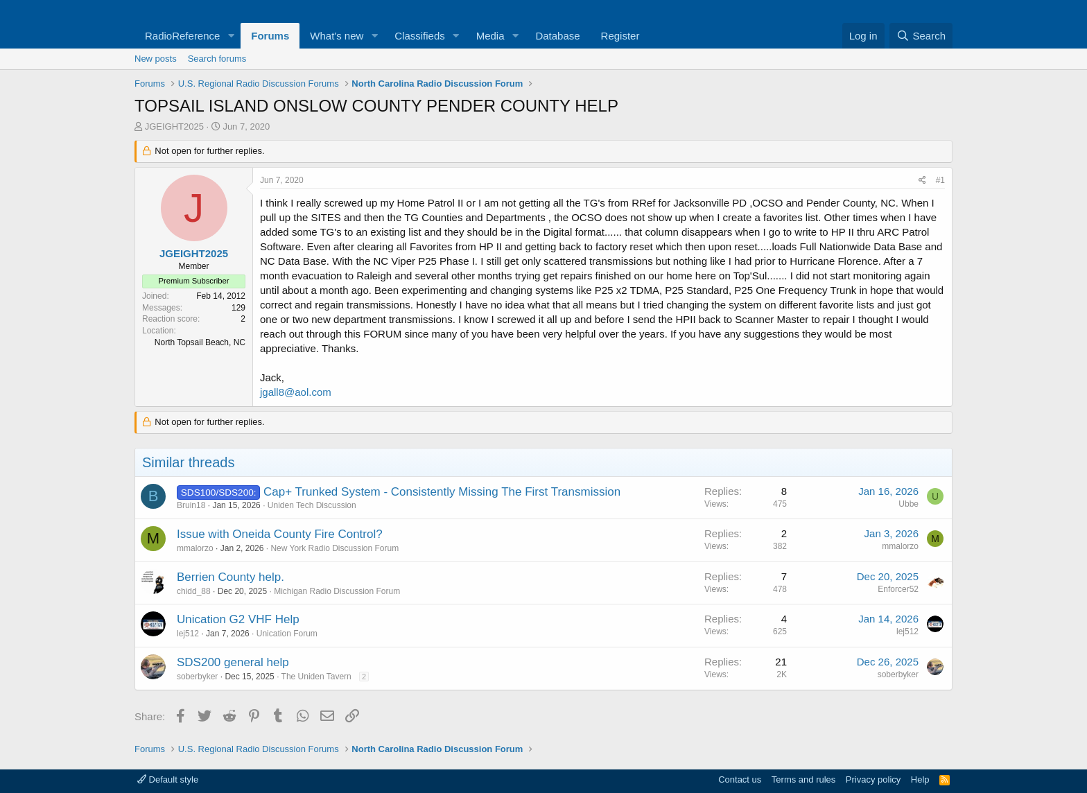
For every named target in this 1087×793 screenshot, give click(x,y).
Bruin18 (191, 505)
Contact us (739, 779)
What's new (336, 36)
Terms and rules (803, 779)
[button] (231, 36)
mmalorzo (195, 548)
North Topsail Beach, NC (200, 342)
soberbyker (197, 676)
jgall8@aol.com (295, 392)
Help (920, 779)
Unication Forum (287, 633)
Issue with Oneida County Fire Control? (280, 534)
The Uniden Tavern (316, 676)
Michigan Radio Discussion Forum (337, 591)
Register (620, 36)
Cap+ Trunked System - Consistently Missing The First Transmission (441, 491)
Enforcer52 (898, 589)
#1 (940, 180)
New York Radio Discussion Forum (334, 548)
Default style (167, 779)
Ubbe (908, 504)
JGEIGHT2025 (174, 126)
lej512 (188, 633)
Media (490, 36)
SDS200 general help (233, 662)
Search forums (217, 58)
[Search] (921, 36)
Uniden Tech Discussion (312, 505)
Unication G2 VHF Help (238, 619)
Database (557, 36)
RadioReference (182, 36)
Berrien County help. (230, 577)
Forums (270, 36)
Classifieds (419, 36)
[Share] (922, 181)
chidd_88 (194, 591)
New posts (155, 58)
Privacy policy (873, 779)
